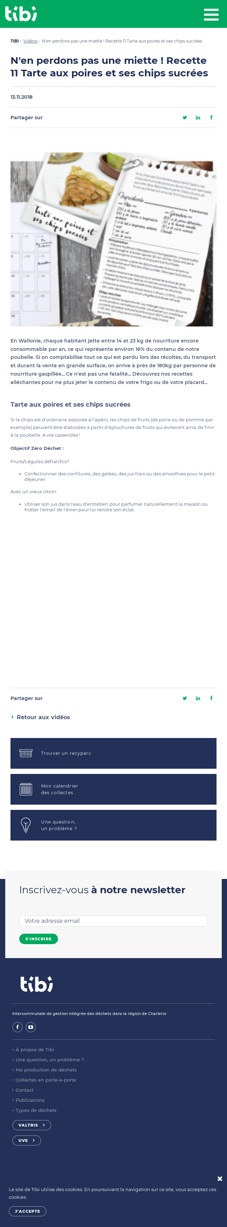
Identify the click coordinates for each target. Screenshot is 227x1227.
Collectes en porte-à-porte (46, 1080)
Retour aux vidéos (43, 717)
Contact (25, 1090)
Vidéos (30, 41)
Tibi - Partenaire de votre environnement (21, 14)
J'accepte (27, 1211)
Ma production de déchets (46, 1069)
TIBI (14, 41)
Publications (30, 1100)
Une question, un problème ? (50, 1059)
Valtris (28, 1125)
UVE (23, 1140)
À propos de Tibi (35, 1049)
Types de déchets (36, 1110)
